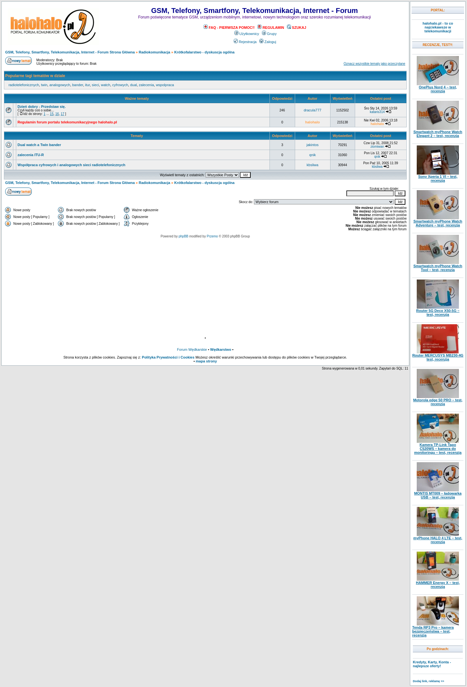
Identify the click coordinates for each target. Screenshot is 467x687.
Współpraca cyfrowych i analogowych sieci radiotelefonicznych (72, 165)
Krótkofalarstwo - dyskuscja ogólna (204, 52)
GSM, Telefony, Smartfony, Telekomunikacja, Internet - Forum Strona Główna (70, 52)
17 (62, 114)
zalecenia (146, 85)
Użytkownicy (246, 34)
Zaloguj (267, 42)
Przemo (212, 236)
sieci (95, 85)
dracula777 (312, 110)
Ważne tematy (137, 98)
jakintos (312, 145)
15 (52, 114)
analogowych (59, 85)
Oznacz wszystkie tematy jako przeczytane (374, 63)
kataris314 (377, 112)
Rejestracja (245, 42)
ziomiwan (377, 146)
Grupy (269, 34)
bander (77, 85)
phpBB (183, 236)
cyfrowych (120, 85)
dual (133, 85)
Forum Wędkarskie (192, 349)
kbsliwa (312, 165)
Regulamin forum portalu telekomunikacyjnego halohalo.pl (67, 122)
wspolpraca (165, 85)
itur (87, 85)
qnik (312, 155)
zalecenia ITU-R (31, 155)
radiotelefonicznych (23, 85)
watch (105, 85)
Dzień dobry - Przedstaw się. (42, 107)
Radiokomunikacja (154, 52)
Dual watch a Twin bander (39, 145)
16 (57, 114)
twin (44, 85)
